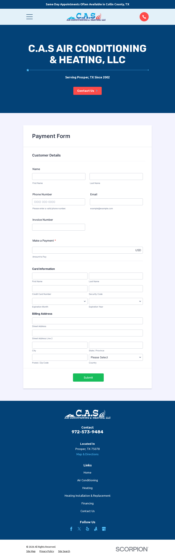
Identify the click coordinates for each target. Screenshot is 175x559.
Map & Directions (87, 454)
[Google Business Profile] (104, 529)
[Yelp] (87, 529)
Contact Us (87, 511)
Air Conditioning (87, 480)
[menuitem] (31, 551)
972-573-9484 (87, 431)
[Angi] (96, 529)
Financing (88, 503)
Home (87, 472)
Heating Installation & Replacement (88, 495)
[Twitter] (79, 529)
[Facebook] (71, 529)
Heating (87, 487)
